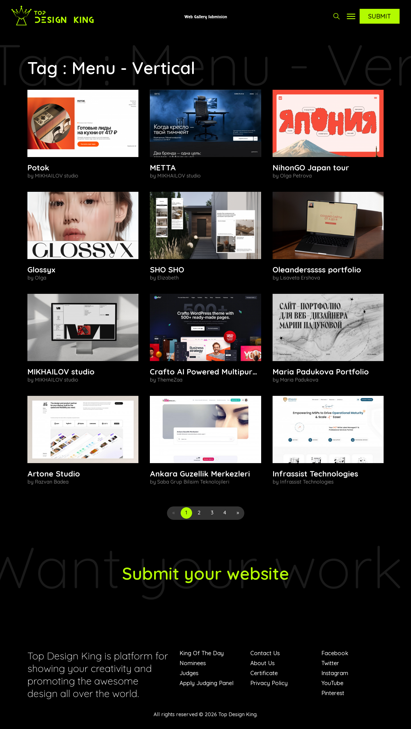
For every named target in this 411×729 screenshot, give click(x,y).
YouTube (332, 683)
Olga (40, 277)
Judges (189, 673)
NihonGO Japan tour (311, 167)
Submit (379, 16)
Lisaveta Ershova (300, 277)
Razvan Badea (51, 481)
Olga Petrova (296, 175)
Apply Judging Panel (206, 683)
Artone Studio (53, 473)
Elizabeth (168, 277)
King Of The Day (202, 653)
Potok (38, 167)
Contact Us (265, 653)
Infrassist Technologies (315, 473)
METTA (163, 167)
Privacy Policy (269, 683)
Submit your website (205, 573)
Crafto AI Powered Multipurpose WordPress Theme (245, 371)
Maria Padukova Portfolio (321, 371)
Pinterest (332, 693)
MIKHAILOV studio (56, 175)
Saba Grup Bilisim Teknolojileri (193, 481)
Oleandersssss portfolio (317, 269)
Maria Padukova (299, 379)
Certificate (264, 673)
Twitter (330, 663)
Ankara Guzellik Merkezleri (200, 473)
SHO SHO (167, 269)
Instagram (334, 673)
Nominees (193, 663)
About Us (262, 663)
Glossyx (41, 269)
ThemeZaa (169, 379)
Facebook (334, 653)
